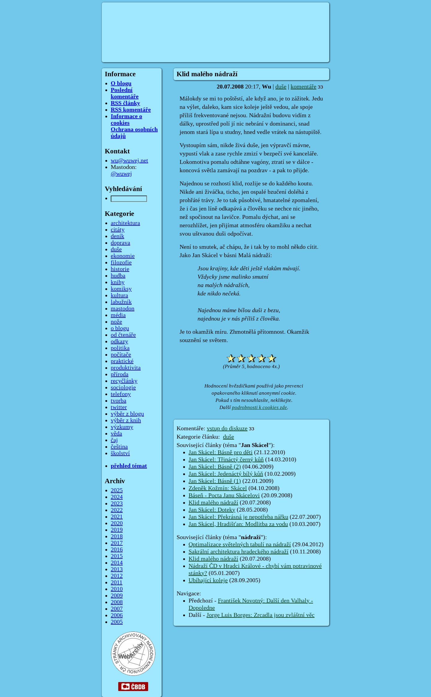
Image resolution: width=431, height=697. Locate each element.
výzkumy (122, 427)
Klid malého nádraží (213, 502)
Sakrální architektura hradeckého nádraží (239, 551)
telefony (121, 394)
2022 (117, 510)
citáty (118, 229)
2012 (117, 576)
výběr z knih (126, 420)
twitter (119, 407)
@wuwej (121, 173)
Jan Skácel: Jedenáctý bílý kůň (226, 474)
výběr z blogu (127, 414)
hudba (118, 275)
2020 (117, 523)
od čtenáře (123, 335)
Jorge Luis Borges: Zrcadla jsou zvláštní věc (261, 615)
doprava (120, 243)
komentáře (303, 86)
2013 (117, 569)
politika (120, 348)
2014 (117, 562)
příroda (119, 374)
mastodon (122, 308)
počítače (121, 354)
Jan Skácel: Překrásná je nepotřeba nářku (238, 517)
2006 (117, 615)
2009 (117, 595)
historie (120, 269)
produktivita (126, 367)
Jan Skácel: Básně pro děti (221, 452)
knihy (118, 282)
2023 (117, 503)
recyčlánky (124, 381)
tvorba (118, 400)
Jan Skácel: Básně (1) (215, 481)
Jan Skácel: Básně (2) (215, 466)
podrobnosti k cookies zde (259, 407)
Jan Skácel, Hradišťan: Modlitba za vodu (238, 524)
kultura (119, 295)
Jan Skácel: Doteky (212, 510)
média (118, 315)
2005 (117, 622)
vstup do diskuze (227, 428)
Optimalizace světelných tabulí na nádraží (240, 544)
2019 (117, 530)
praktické (122, 361)
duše (280, 86)
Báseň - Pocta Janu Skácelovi (224, 495)
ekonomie (123, 256)
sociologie (123, 387)
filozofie (121, 262)
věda (116, 433)
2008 (117, 602)
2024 (117, 497)
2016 (117, 549)
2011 (116, 582)
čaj (114, 440)
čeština (119, 446)
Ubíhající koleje (208, 580)
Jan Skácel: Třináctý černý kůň (226, 459)
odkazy (119, 341)
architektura (125, 223)
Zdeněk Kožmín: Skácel (218, 488)
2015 (117, 556)
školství (120, 453)
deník (117, 236)
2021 (117, 516)
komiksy (121, 289)
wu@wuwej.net (129, 160)
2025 (117, 490)
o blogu (120, 328)
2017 (117, 543)
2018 (117, 536)
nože (116, 321)
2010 (117, 589)
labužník (121, 302)
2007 (117, 609)
